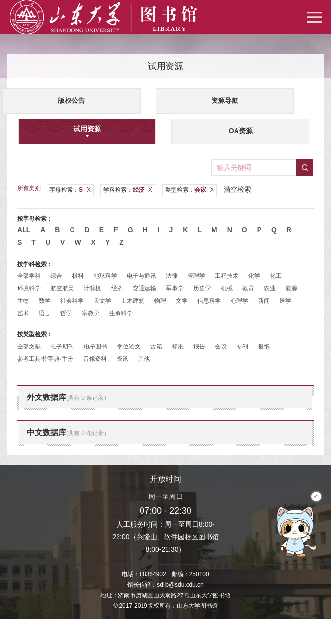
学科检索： (127, 189)
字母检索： (70, 189)
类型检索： (189, 189)
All (23, 230)
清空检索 (237, 189)
